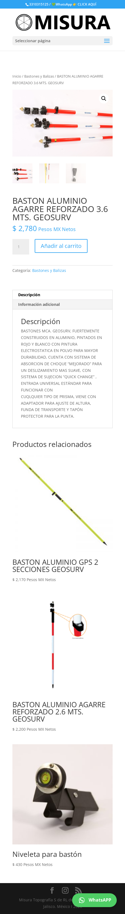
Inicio (16, 76)
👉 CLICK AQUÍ (84, 4)
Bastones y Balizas (39, 76)
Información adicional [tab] (39, 304)
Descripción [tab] (29, 294)
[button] (104, 99)
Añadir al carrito (61, 246)
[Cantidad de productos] (20, 247)
